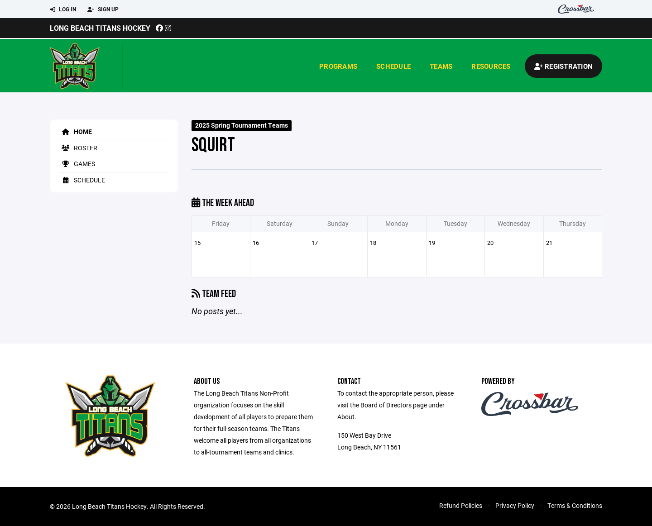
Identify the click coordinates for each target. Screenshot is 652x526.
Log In (63, 9)
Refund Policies (460, 505)
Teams (441, 66)
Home (75, 131)
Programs (338, 66)
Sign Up (103, 9)
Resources (490, 66)
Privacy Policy (514, 505)
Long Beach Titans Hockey (100, 28)
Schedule (393, 66)
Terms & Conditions (574, 505)
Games (77, 163)
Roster (78, 147)
